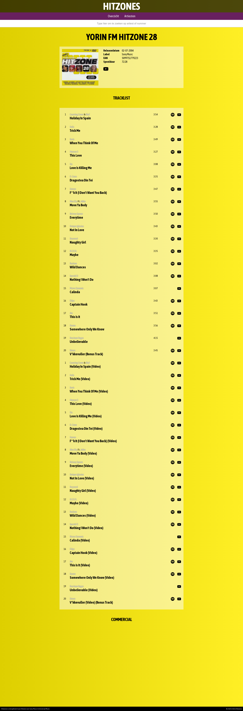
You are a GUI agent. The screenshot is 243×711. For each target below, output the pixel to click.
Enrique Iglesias (77, 226)
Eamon (73, 188)
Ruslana (73, 263)
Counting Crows (77, 114)
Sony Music (33, 709)
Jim (71, 313)
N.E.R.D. (73, 251)
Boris (72, 139)
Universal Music (44, 709)
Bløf (88, 114)
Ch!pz (72, 300)
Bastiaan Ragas (77, 337)
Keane (73, 325)
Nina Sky (73, 201)
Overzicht (113, 16)
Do (71, 164)
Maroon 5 (74, 151)
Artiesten (129, 16)
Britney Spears (76, 213)
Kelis (72, 126)
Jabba (83, 201)
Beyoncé (74, 238)
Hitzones (121, 6)
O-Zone (73, 176)
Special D (74, 275)
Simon (72, 350)
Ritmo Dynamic (77, 288)
